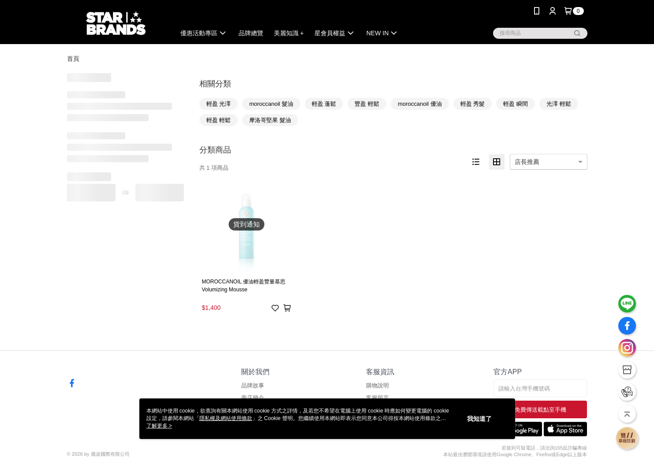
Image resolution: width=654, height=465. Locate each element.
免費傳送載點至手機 (540, 409)
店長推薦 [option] (527, 161)
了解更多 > (159, 426)
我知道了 (479, 418)
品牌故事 (252, 385)
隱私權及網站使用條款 (225, 418)
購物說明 (377, 385)
